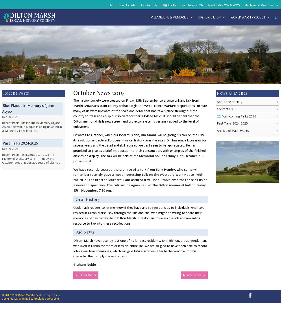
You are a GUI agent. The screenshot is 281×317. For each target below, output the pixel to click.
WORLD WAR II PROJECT (248, 17)
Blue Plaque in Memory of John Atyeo (28, 108)
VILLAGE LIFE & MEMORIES (170, 17)
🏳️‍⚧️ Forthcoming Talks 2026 (183, 5)
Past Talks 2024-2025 (224, 5)
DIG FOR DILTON (209, 17)
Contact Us (149, 5)
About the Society (123, 5)
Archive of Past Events (261, 5)
